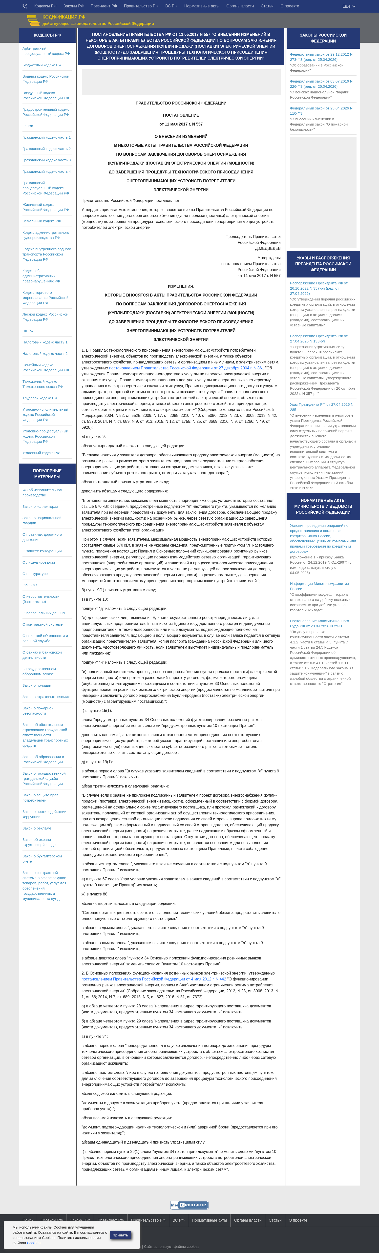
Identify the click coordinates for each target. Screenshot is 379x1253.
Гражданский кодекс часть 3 (46, 160)
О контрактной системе (42, 624)
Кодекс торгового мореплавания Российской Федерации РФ (45, 297)
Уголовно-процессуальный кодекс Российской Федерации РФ (45, 436)
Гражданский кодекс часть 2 (46, 149)
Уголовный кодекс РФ (41, 453)
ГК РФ (27, 126)
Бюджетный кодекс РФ (41, 65)
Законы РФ (73, 6)
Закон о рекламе (36, 828)
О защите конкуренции (42, 551)
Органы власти (240, 6)
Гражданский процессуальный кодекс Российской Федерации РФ (45, 188)
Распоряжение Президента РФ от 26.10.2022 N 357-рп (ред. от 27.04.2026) (319, 288)
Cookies (33, 1243)
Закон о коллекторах (40, 506)
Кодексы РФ (45, 6)
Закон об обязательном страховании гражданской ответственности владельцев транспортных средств (45, 734)
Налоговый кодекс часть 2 (44, 353)
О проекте (289, 6)
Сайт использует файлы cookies (171, 1246)
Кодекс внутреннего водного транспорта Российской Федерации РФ (46, 254)
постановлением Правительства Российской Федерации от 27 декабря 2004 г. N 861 (186, 368)
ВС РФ (171, 6)
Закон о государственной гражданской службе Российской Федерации (44, 778)
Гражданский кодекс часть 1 (46, 137)
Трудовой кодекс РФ (39, 398)
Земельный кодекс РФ (41, 221)
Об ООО (29, 585)
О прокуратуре (35, 574)
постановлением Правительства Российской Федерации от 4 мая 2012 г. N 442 (154, 979)
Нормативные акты (201, 6)
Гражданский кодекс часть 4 (46, 171)
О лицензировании (38, 562)
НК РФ (28, 331)
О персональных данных (43, 613)
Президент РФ (104, 6)
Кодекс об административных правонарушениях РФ (41, 276)
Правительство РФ (141, 6)
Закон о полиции (36, 685)
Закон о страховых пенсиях (46, 697)
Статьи (267, 6)
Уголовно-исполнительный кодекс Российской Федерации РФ (45, 414)
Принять (120, 1235)
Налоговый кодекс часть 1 (44, 342)
